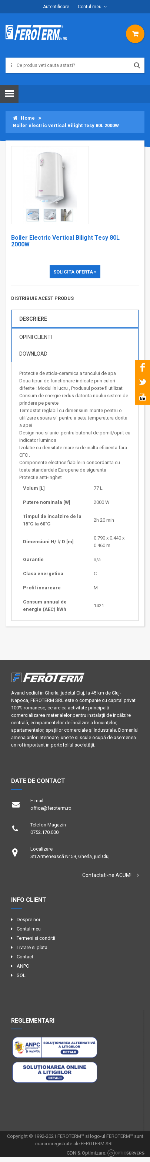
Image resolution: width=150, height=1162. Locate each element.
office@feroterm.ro (50, 808)
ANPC (23, 966)
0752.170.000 (44, 832)
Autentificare (56, 6)
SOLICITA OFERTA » (75, 272)
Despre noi (28, 919)
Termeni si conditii (36, 938)
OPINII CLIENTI (35, 337)
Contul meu (89, 6)
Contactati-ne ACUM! (106, 875)
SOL (21, 975)
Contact (25, 956)
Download (33, 354)
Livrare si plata (32, 947)
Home (24, 118)
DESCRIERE (33, 319)
